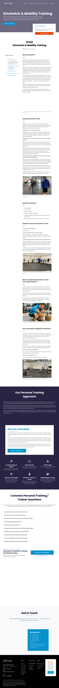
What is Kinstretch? (10, 59)
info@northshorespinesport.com (9, 671)
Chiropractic (31, 665)
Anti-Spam (39, 667)
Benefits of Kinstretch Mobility (13, 62)
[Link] (26, 3)
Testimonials (23, 667)
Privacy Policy (39, 665)
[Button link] (9, 23)
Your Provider (23, 665)
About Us (22, 663)
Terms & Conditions (40, 663)
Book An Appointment (11, 75)
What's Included (11, 67)
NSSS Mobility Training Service (13, 65)
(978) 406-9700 (45, 555)
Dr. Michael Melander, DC (31, 48)
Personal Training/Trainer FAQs (13, 73)
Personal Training (32, 663)
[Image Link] (7, 3)
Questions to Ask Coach (12, 63)
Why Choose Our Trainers (12, 71)
